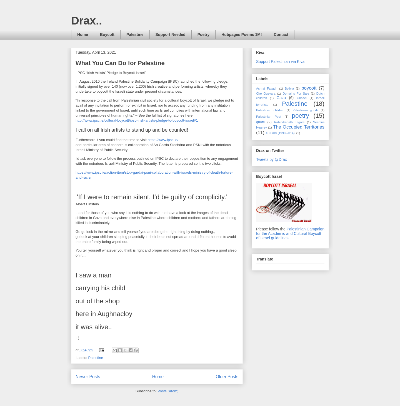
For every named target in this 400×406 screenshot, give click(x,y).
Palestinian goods (305, 110)
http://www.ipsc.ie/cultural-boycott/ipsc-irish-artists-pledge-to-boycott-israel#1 (137, 120)
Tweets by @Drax (271, 159)
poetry (300, 115)
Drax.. (86, 20)
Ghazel (301, 98)
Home (82, 34)
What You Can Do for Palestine (120, 63)
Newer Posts (88, 376)
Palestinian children (270, 110)
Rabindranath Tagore (289, 122)
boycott (308, 88)
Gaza (281, 97)
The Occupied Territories (298, 127)
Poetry (204, 34)
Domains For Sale (295, 93)
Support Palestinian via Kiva (280, 61)
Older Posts (227, 376)
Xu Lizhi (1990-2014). (281, 133)
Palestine (134, 34)
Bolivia (289, 88)
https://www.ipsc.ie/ (163, 140)
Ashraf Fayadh (266, 88)
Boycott (107, 34)
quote (260, 122)
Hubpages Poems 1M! (241, 34)
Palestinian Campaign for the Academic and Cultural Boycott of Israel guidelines (290, 233)
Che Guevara (266, 93)
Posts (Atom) (168, 391)
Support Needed (171, 34)
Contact (281, 34)
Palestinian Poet (268, 116)
